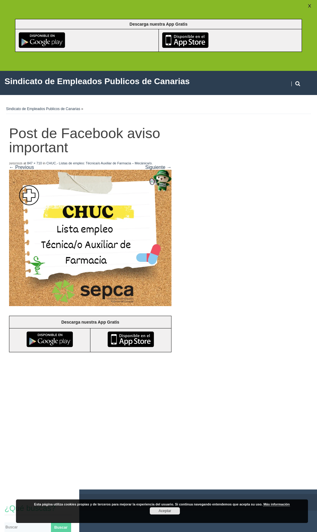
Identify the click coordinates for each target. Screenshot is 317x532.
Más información (276, 504)
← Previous (21, 167)
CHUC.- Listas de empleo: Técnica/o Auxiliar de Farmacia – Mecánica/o (99, 163)
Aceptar (165, 511)
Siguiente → (158, 167)
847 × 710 (34, 163)
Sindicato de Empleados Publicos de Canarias (43, 109)
